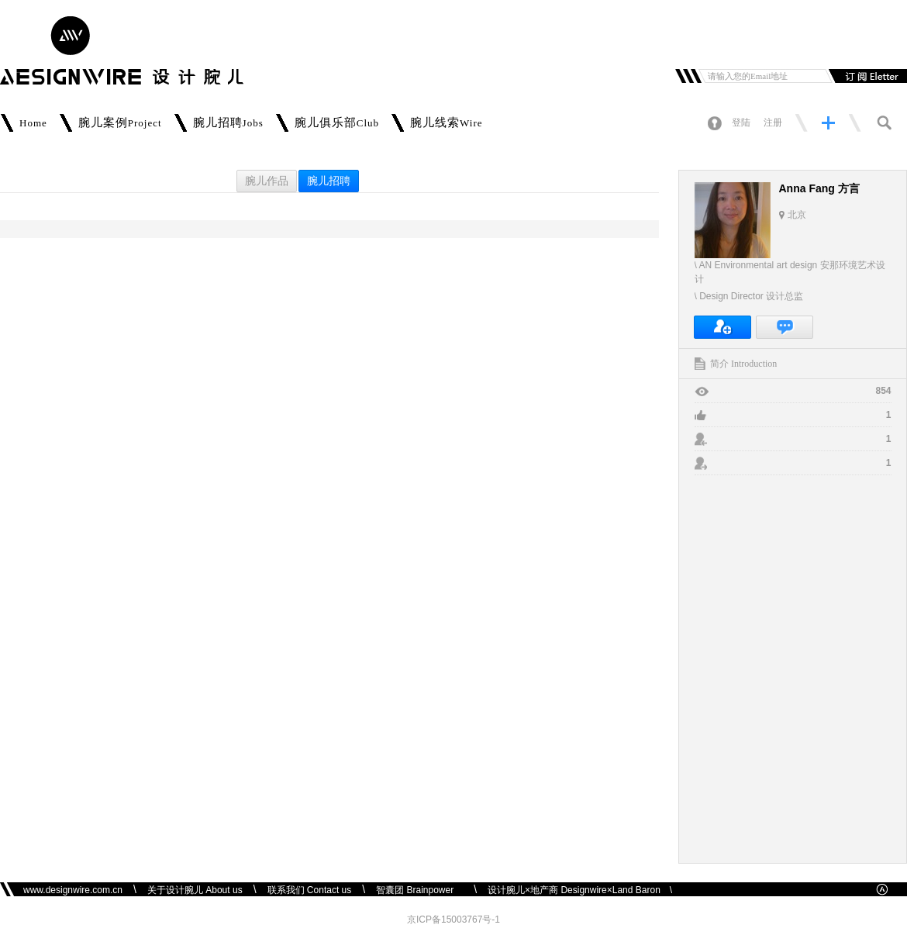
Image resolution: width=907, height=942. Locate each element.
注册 (773, 122)
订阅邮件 (866, 76)
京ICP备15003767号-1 (453, 919)
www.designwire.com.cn (72, 890)
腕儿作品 (266, 181)
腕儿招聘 (328, 181)
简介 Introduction (743, 363)
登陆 (741, 122)
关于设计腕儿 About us (195, 890)
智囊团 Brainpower (419, 890)
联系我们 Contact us (309, 890)
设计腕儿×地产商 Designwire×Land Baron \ (580, 890)
